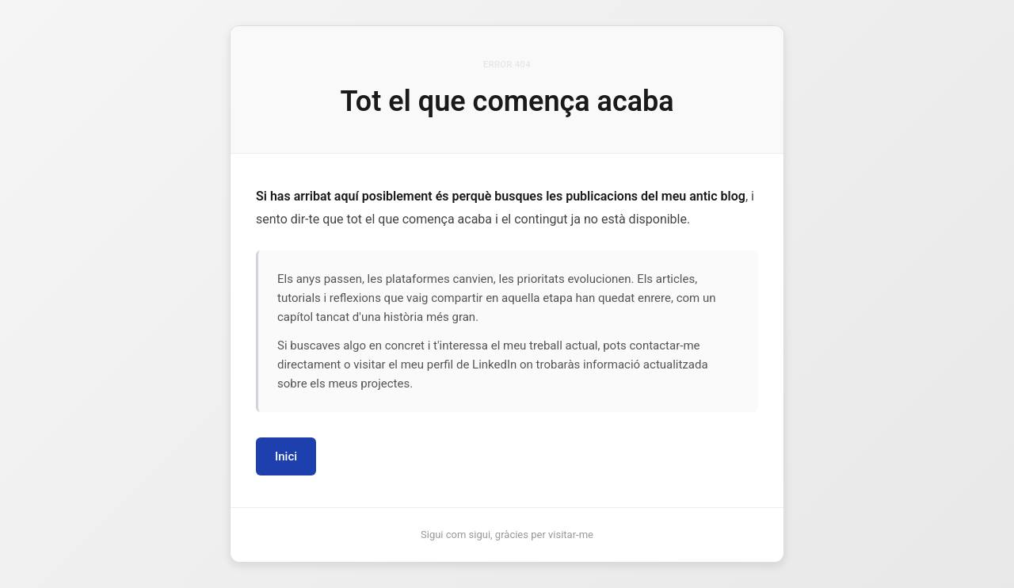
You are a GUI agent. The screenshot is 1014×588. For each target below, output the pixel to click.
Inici (286, 456)
